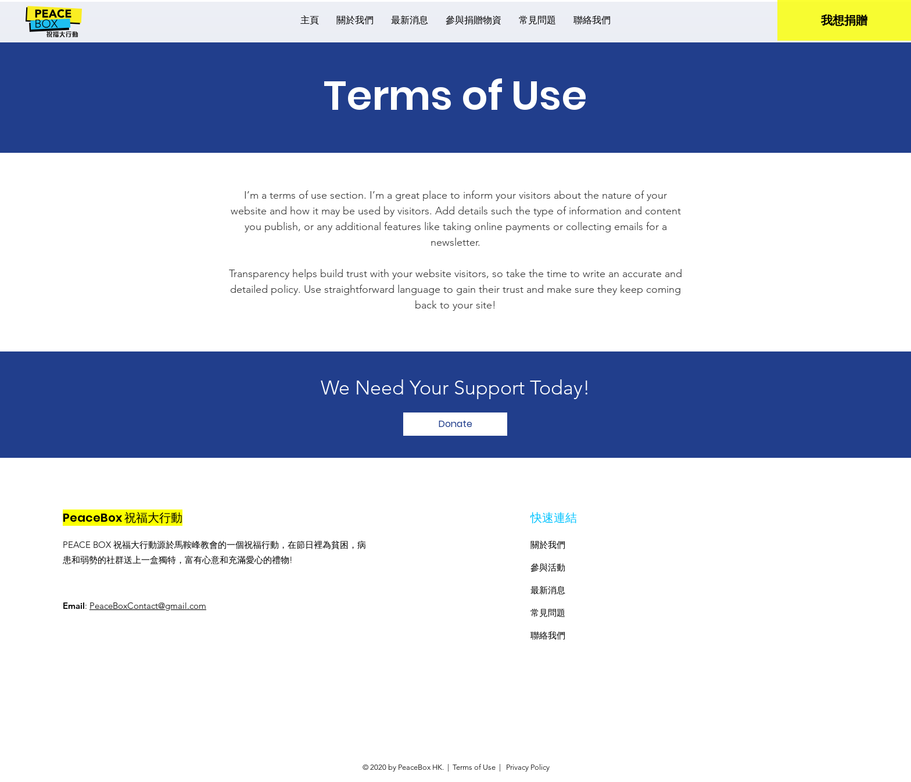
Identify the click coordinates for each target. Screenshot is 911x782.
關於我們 (547, 544)
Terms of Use (474, 767)
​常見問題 (547, 612)
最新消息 (547, 590)
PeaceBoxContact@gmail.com (147, 605)
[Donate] (455, 424)
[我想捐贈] (844, 20)
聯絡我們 (547, 635)
